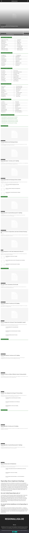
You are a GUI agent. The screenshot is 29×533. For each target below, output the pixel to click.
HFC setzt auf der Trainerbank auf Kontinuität (9, 284)
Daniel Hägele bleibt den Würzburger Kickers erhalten (11, 179)
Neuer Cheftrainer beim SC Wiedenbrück (8, 463)
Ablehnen (16, 531)
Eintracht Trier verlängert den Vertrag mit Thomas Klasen (11, 393)
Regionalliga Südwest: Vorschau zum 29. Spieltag (10, 355)
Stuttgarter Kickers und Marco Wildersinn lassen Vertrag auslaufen (13, 374)
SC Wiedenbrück (2, 462)
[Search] (28, 1)
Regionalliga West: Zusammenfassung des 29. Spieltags (11, 444)
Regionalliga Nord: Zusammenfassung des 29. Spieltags (9, 118)
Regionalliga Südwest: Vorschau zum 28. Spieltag (12, 405)
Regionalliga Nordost (3, 33)
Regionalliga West (3, 443)
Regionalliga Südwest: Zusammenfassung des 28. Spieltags (10, 121)
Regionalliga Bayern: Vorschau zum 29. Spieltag (10, 160)
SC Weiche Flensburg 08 (3, 230)
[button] (1, 1)
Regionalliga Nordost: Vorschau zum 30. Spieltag (10, 303)
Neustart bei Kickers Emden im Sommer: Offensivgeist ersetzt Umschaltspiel (15, 260)
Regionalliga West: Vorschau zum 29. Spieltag (11, 472)
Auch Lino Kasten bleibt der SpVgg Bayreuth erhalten (12, 184)
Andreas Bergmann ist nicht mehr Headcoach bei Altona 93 (12, 251)
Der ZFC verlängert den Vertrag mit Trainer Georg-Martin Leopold (13, 322)
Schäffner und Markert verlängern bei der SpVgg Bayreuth (13, 188)
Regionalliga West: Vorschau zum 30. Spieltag (9, 426)
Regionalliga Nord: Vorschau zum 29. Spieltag (11, 256)
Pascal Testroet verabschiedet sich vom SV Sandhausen (13, 401)
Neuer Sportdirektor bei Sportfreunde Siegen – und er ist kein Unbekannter (15, 476)
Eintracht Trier (2, 391)
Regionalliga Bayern (3, 140)
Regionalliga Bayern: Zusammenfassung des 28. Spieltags (13, 192)
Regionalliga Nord (3, 211)
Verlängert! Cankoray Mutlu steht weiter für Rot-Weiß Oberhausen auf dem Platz (16, 468)
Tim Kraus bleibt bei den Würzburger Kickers (9, 142)
